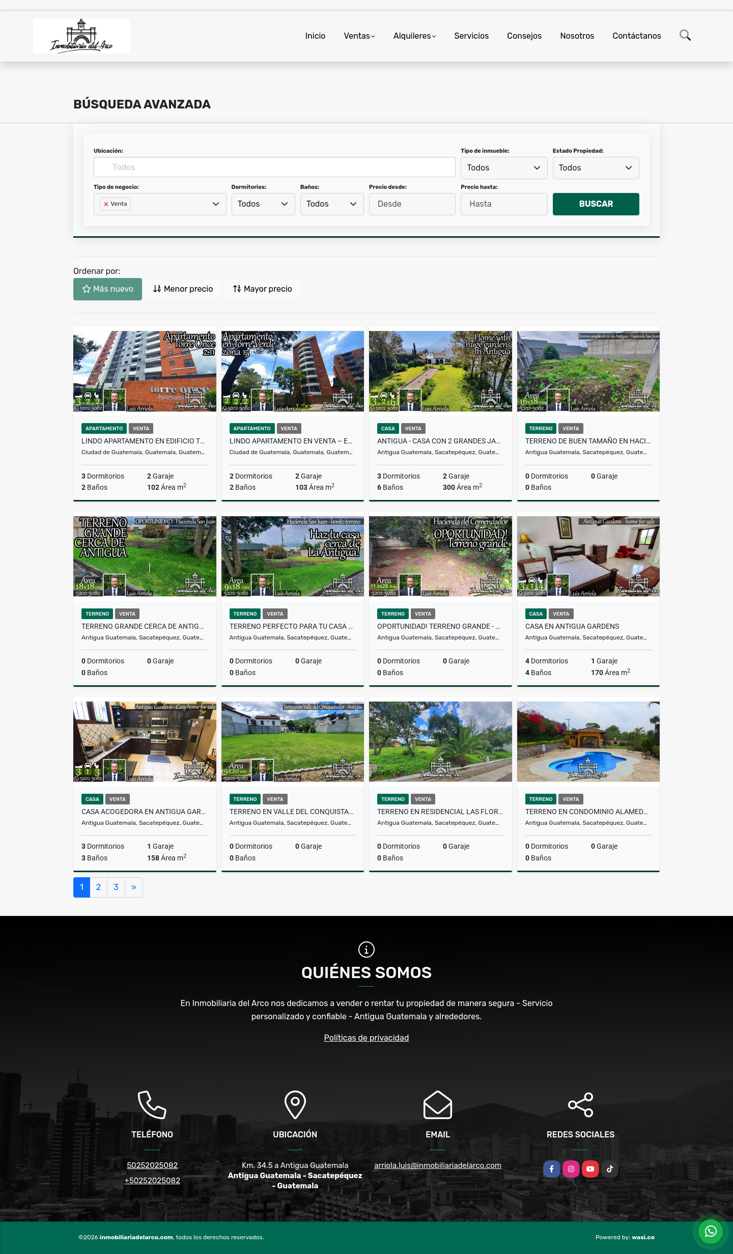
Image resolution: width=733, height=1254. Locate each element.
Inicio (315, 36)
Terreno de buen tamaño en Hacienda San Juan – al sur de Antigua (588, 441)
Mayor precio (262, 289)
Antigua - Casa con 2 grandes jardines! (440, 441)
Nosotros (577, 36)
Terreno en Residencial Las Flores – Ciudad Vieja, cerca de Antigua (440, 811)
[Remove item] (106, 204)
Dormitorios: (249, 187)
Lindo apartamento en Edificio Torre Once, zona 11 (144, 441)
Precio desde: (388, 187)
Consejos (524, 36)
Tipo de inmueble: (485, 151)
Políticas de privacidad (366, 1038)
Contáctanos (637, 36)
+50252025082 (152, 1180)
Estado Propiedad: (578, 151)
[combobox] (504, 168)
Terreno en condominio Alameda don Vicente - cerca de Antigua (588, 811)
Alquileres (412, 36)
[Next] (134, 887)
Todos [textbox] (478, 168)
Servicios (472, 36)
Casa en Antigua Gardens (572, 626)
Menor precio (183, 289)
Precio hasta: (479, 187)
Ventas (357, 36)
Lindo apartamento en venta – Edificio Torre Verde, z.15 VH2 (293, 441)
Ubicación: (108, 151)
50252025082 (152, 1165)
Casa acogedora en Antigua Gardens (144, 811)
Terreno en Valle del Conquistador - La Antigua (293, 811)
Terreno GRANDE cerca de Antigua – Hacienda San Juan (144, 626)
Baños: (309, 187)
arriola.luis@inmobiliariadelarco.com (437, 1165)
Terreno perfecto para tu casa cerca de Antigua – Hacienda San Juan (293, 626)
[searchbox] (103, 220)
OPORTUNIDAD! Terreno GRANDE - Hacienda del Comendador (440, 626)
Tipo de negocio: (116, 187)
